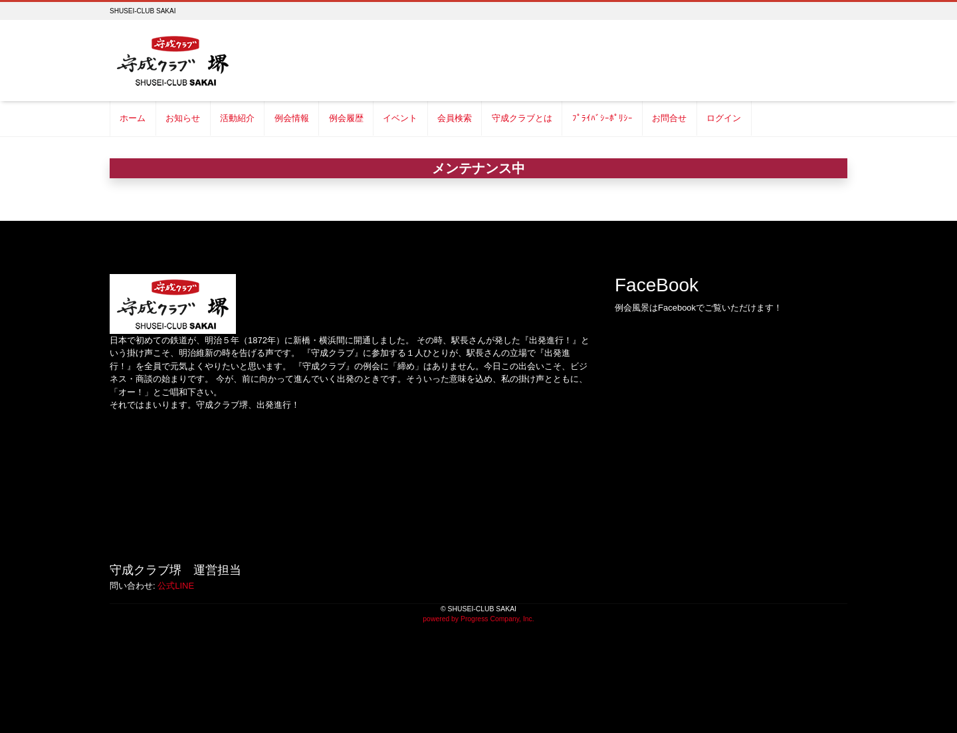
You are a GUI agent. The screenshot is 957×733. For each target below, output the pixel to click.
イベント (400, 118)
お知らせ (182, 118)
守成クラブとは (522, 118)
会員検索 (454, 118)
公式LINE (176, 586)
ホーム (133, 118)
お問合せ (669, 118)
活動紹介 (237, 118)
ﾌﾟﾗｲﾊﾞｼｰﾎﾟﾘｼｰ (602, 118)
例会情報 (291, 118)
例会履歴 (346, 118)
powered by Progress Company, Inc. (478, 619)
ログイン (723, 118)
